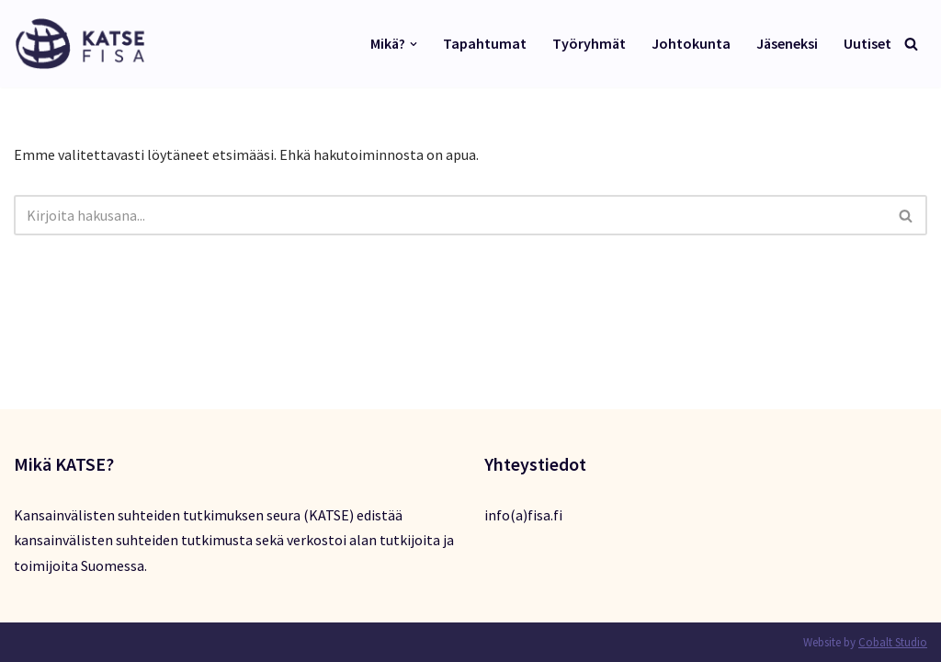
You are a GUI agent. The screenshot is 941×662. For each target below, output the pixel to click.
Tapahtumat (485, 43)
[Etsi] (911, 44)
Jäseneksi (787, 43)
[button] (413, 44)
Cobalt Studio (892, 642)
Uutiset (867, 43)
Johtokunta (691, 43)
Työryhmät (589, 43)
